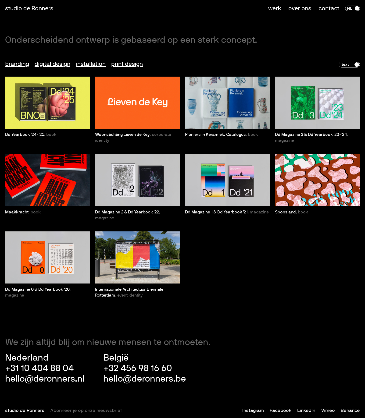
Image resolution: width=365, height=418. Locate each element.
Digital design (52, 64)
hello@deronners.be (144, 379)
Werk (274, 8)
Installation (91, 64)
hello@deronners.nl (45, 379)
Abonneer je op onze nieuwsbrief (86, 410)
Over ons (299, 8)
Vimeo (328, 410)
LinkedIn (306, 410)
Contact (328, 8)
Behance (350, 410)
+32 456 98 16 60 (137, 368)
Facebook (280, 410)
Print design (127, 64)
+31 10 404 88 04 (39, 368)
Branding (17, 64)
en (355, 9)
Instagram (253, 410)
